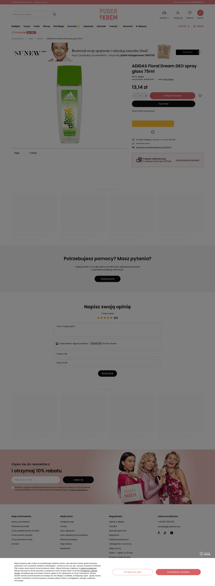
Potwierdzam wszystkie (178, 572)
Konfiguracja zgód (132, 572)
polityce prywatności (88, 568)
